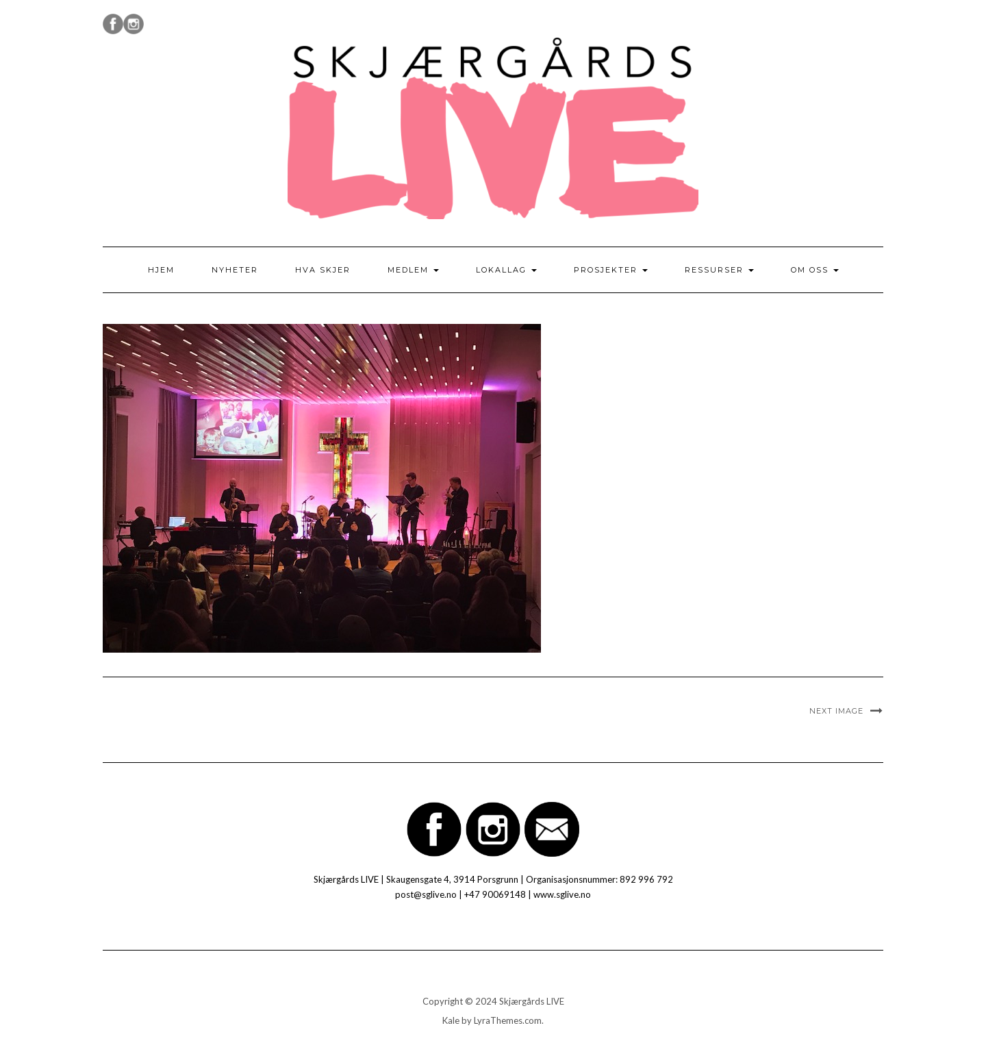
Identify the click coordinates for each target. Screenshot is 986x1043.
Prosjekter (611, 270)
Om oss (815, 270)
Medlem (413, 270)
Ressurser (719, 270)
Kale (450, 1020)
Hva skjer (323, 270)
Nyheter (235, 270)
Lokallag (506, 270)
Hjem (161, 270)
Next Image (836, 711)
